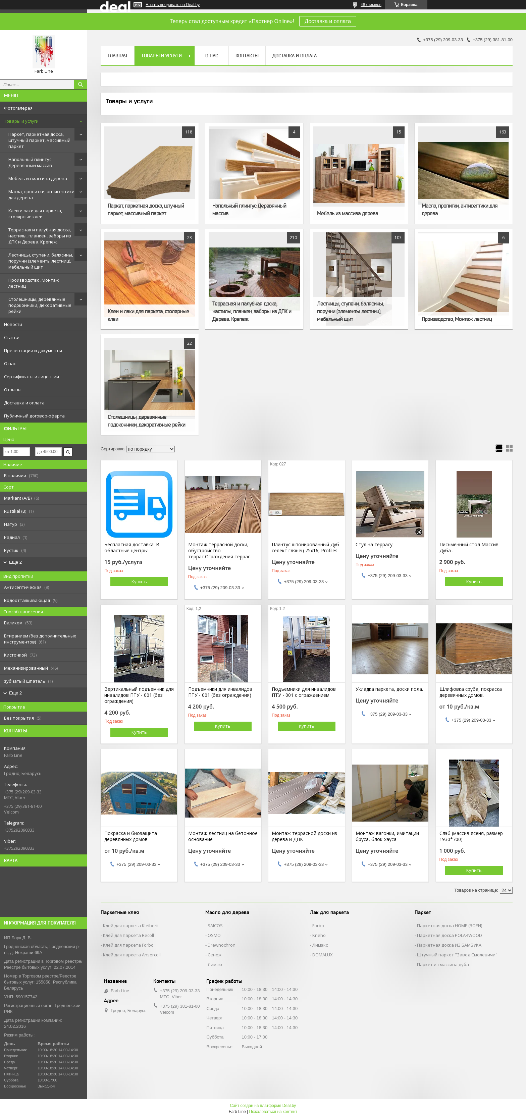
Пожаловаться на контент (273, 1111)
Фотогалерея (18, 108)
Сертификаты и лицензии (31, 377)
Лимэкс (215, 964)
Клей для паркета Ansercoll (132, 955)
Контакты (247, 55)
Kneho (319, 935)
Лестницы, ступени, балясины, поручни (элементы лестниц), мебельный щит (40, 261)
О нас (10, 363)
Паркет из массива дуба (443, 964)
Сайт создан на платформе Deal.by (263, 1105)
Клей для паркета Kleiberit (131, 926)
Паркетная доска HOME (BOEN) (449, 926)
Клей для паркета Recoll (128, 935)
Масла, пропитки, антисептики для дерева (41, 194)
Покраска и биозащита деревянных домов (130, 836)
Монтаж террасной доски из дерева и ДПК (304, 836)
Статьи (11, 337)
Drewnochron (221, 945)
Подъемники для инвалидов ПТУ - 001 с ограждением (304, 692)
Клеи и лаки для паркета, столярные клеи (35, 214)
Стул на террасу (374, 545)
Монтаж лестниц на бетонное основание (223, 836)
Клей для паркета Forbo (128, 945)
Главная (117, 55)
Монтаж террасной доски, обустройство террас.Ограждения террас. (219, 551)
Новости (13, 324)
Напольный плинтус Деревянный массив (30, 162)
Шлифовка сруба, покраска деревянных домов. (470, 692)
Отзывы (12, 390)
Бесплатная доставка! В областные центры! (131, 548)
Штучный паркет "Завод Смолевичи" (457, 955)
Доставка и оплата (328, 21)
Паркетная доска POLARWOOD (449, 935)
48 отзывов (371, 4)
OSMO (214, 935)
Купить (139, 581)
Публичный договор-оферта (34, 416)
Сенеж (214, 955)
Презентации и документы (33, 350)
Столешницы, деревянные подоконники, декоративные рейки (39, 305)
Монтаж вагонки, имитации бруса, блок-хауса (387, 836)
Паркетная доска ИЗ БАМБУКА (449, 945)
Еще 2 (15, 562)
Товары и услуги (21, 121)
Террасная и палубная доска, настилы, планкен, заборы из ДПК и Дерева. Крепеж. (39, 236)
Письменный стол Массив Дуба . (468, 548)
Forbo (318, 926)
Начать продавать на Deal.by (173, 4)
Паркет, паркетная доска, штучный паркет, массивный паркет (39, 140)
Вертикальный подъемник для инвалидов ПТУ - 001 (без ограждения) (139, 695)
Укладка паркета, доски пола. (389, 689)
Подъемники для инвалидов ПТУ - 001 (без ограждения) (220, 692)
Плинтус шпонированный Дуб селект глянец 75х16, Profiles (305, 548)
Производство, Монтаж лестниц (33, 283)
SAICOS (215, 926)
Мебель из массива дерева (37, 178)
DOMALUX (322, 955)
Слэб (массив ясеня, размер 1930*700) (471, 836)
